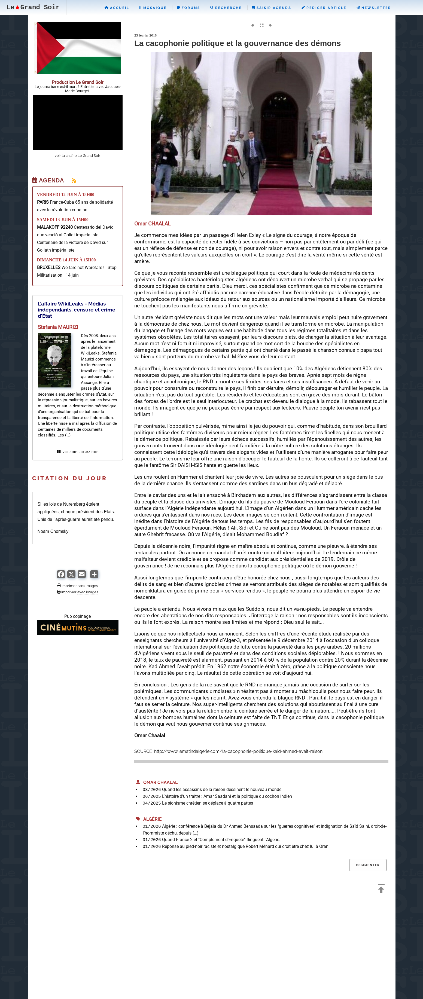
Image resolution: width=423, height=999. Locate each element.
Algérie (149, 819)
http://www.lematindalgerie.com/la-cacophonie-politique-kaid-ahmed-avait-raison (237, 751)
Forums (188, 8)
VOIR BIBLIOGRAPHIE (77, 452)
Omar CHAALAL (157, 782)
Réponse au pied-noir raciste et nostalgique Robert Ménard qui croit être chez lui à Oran (245, 846)
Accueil (117, 8)
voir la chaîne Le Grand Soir (77, 156)
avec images (87, 592)
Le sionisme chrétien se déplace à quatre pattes (207, 803)
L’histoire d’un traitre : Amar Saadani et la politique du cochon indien (227, 796)
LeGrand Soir (33, 7)
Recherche (226, 8)
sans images (88, 585)
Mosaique (153, 8)
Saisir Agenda (271, 8)
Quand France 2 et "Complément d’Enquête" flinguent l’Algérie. (221, 839)
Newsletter (374, 8)
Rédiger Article (324, 8)
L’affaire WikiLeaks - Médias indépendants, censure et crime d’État (76, 310)
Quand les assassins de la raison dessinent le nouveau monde (221, 789)
